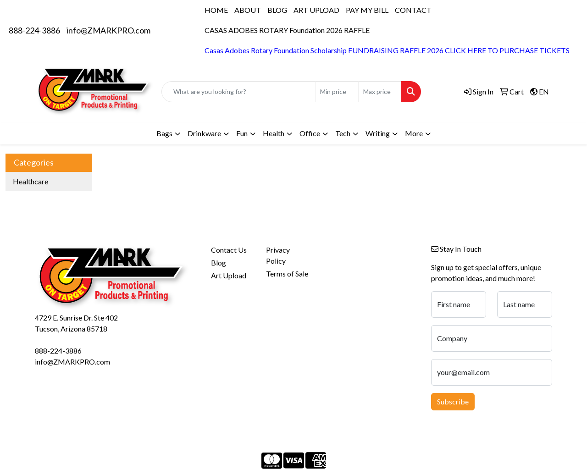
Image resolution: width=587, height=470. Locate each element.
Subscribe (453, 401)
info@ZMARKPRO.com (108, 30)
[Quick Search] (238, 91)
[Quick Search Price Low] (337, 91)
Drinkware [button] (204, 133)
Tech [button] (342, 133)
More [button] (414, 133)
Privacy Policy (278, 255)
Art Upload (228, 275)
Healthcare (30, 181)
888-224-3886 (34, 30)
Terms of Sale (287, 273)
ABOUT (247, 10)
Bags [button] (164, 133)
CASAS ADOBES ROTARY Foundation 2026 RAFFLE (287, 30)
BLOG (277, 10)
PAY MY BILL (367, 10)
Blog (218, 262)
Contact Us (229, 249)
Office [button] (309, 133)
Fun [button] (242, 133)
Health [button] (273, 133)
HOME (216, 10)
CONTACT (413, 10)
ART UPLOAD (316, 10)
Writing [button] (377, 133)
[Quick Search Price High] (380, 91)
